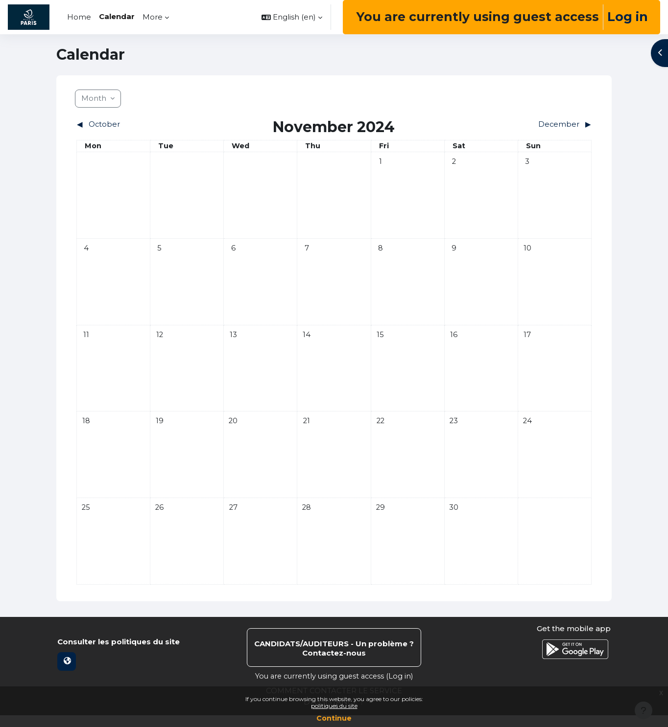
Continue (334, 718)
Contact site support (334, 659)
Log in (627, 16)
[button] (292, 17)
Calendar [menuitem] (117, 16)
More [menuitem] (153, 17)
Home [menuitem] (79, 17)
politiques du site (334, 705)
